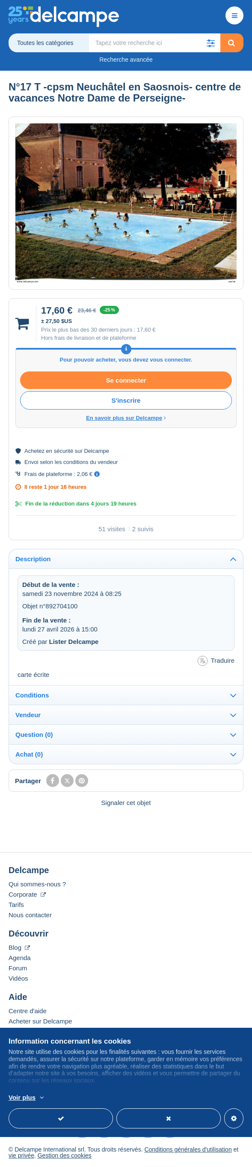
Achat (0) (29, 754)
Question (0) (34, 734)
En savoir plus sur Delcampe (126, 418)
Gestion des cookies (65, 1155)
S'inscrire (126, 400)
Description (33, 559)
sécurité (64, 451)
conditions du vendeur (90, 462)
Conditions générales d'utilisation (187, 1149)
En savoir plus (157, 1098)
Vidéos (18, 978)
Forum (18, 968)
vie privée (21, 1155)
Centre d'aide (28, 1010)
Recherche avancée (126, 59)
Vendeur (28, 714)
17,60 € (146, 329)
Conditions (32, 695)
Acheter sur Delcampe (40, 1021)
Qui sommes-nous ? (37, 884)
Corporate (27, 894)
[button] (211, 42)
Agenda (20, 957)
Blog (19, 947)
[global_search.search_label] (154, 42)
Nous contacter (30, 915)
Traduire (216, 661)
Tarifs (16, 904)
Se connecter (126, 380)
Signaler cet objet (126, 802)
